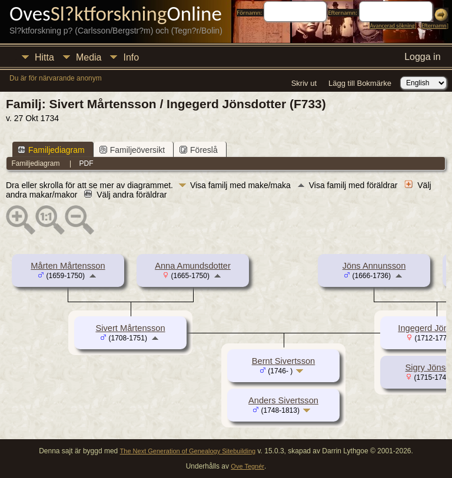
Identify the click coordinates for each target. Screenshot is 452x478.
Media (89, 57)
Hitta (44, 57)
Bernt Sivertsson (283, 361)
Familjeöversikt (132, 150)
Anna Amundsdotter (193, 265)
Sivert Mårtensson (130, 328)
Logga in (422, 57)
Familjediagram (51, 150)
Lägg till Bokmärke (359, 83)
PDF (86, 163)
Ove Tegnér (247, 466)
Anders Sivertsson (283, 400)
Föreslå (199, 150)
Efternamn (433, 25)
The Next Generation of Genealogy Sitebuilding (188, 450)
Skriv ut (304, 83)
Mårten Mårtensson (68, 265)
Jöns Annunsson (374, 265)
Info (131, 57)
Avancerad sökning (392, 25)
